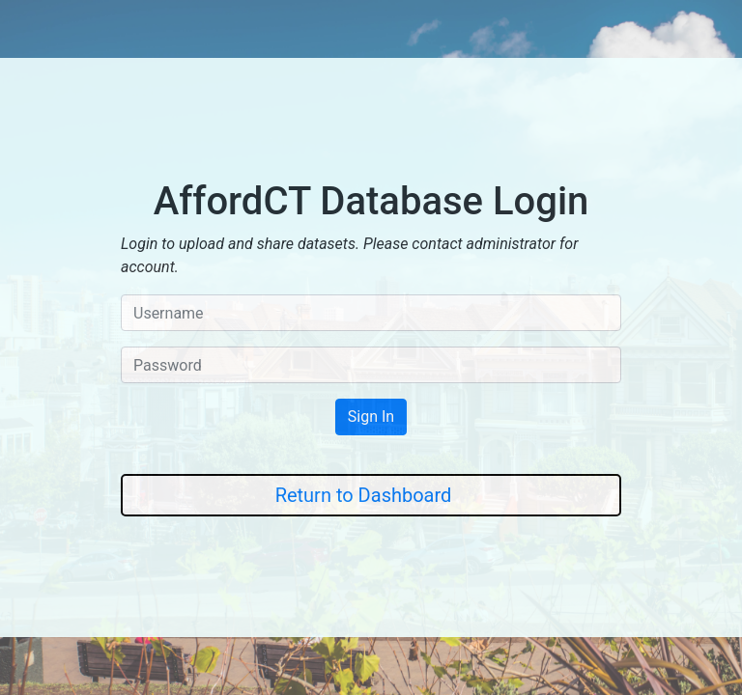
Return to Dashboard (363, 495)
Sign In (371, 416)
